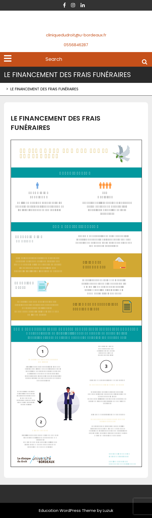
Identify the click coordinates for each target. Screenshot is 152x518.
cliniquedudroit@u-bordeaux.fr (76, 35)
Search (144, 61)
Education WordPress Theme (67, 510)
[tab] (7, 58)
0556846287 (76, 45)
